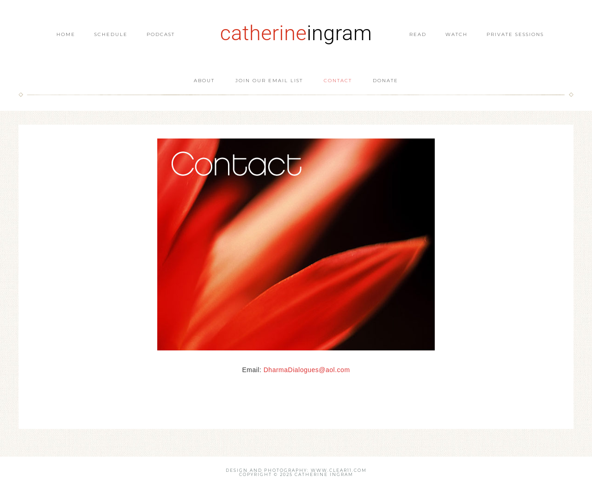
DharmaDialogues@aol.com (307, 370)
